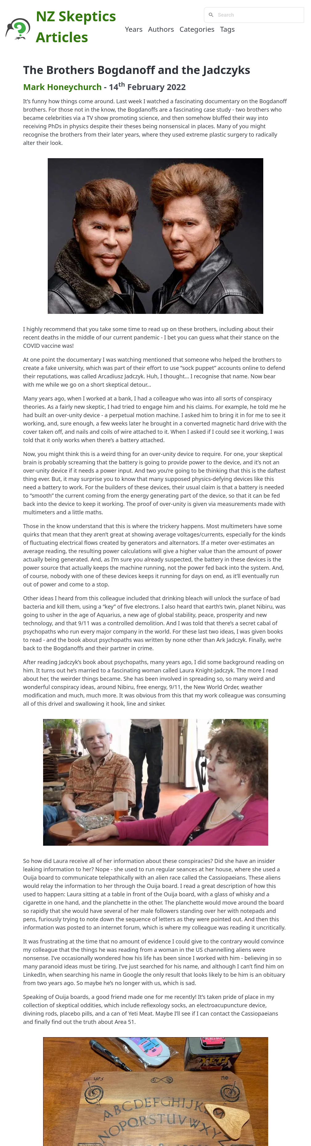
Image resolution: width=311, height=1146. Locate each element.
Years (134, 29)
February (145, 86)
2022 (176, 86)
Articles (62, 36)
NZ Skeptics (76, 15)
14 (117, 86)
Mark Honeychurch (62, 86)
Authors (161, 29)
